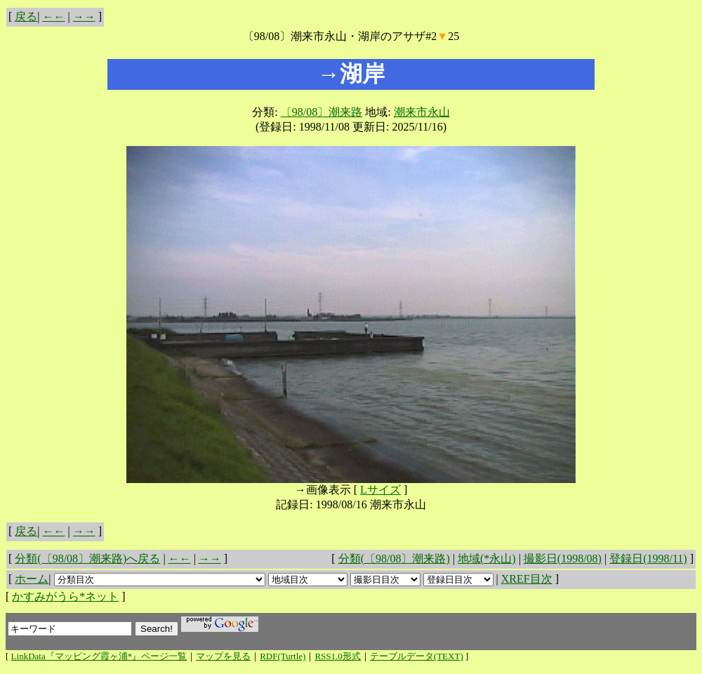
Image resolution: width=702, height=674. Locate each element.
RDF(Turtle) (282, 656)
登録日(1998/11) (648, 558)
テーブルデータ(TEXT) (416, 656)
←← (54, 16)
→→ (84, 16)
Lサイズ (380, 490)
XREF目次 (526, 579)
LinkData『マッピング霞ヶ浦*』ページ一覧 (99, 656)
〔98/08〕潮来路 (321, 112)
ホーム (31, 579)
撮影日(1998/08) (563, 558)
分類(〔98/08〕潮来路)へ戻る (87, 558)
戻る (26, 16)
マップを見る (223, 656)
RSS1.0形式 (337, 656)
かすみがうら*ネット (65, 596)
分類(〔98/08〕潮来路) (394, 558)
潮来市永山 (422, 112)
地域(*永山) (487, 558)
